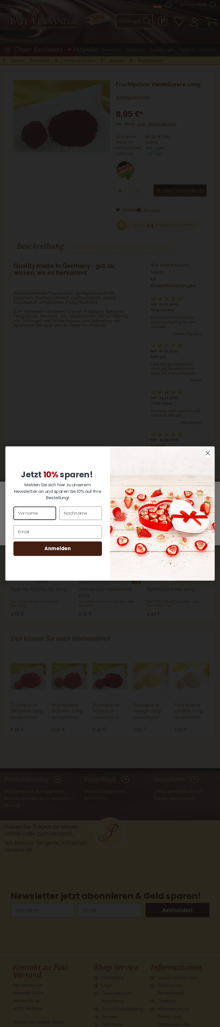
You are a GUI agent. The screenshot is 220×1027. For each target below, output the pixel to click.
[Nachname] (80, 513)
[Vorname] (34, 513)
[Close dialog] (208, 453)
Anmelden (57, 548)
